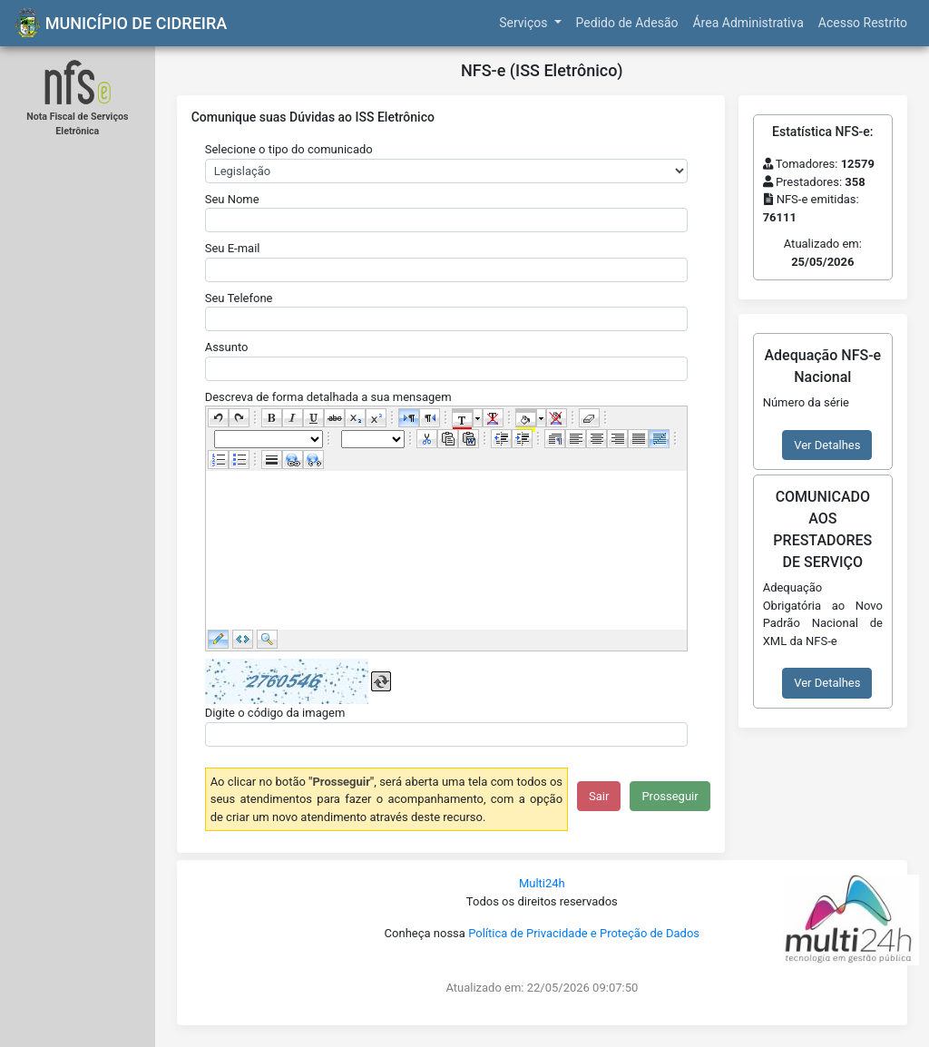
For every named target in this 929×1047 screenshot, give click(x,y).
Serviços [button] (525, 22)
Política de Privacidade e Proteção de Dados (583, 933)
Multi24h (542, 883)
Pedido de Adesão (627, 22)
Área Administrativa (747, 22)
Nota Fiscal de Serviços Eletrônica (77, 124)
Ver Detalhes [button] (827, 445)
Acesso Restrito (862, 22)
